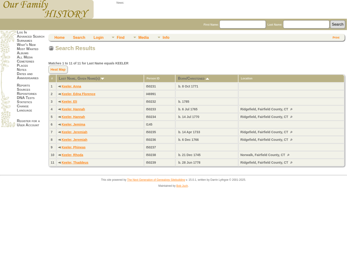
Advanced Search (30, 36)
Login (99, 37)
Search (79, 37)
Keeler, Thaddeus (75, 162)
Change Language (24, 108)
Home (59, 37)
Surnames (24, 40)
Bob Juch (182, 185)
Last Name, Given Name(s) (81, 78)
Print (335, 37)
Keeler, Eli (69, 101)
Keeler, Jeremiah (74, 132)
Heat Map (57, 69)
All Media (25, 57)
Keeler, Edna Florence (78, 94)
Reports (23, 85)
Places (22, 65)
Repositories (27, 94)
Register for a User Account (28, 123)
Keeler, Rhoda (72, 155)
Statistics (24, 102)
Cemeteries (25, 61)
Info (166, 37)
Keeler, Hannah (73, 109)
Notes (22, 70)
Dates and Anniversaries (28, 76)
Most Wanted (27, 49)
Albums (23, 53)
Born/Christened (193, 78)
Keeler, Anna (71, 86)
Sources (23, 89)
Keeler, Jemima (73, 124)
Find (121, 37)
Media (143, 37)
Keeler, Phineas (74, 147)
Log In (22, 32)
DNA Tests (26, 98)
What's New (26, 45)
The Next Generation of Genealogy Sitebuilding (156, 179)
